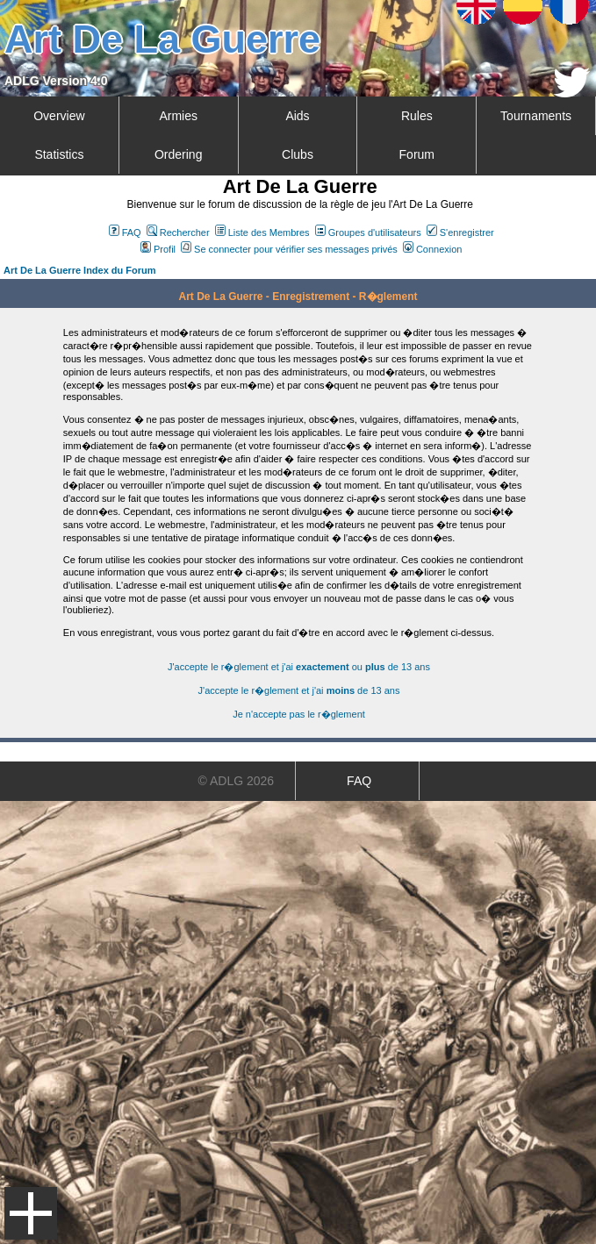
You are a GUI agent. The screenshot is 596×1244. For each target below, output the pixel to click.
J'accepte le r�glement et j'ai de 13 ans (299, 690)
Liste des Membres (262, 232)
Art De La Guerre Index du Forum (80, 270)
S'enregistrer (460, 232)
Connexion (433, 249)
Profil (158, 249)
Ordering (178, 154)
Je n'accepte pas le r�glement (299, 714)
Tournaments (535, 116)
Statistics (58, 154)
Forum (416, 154)
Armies (178, 116)
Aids (297, 116)
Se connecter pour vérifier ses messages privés (289, 249)
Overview (58, 116)
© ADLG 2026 (236, 781)
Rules (417, 116)
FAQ (125, 232)
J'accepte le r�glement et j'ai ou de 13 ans (299, 666)
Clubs (297, 154)
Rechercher (178, 232)
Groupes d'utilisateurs (368, 232)
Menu (30, 1213)
